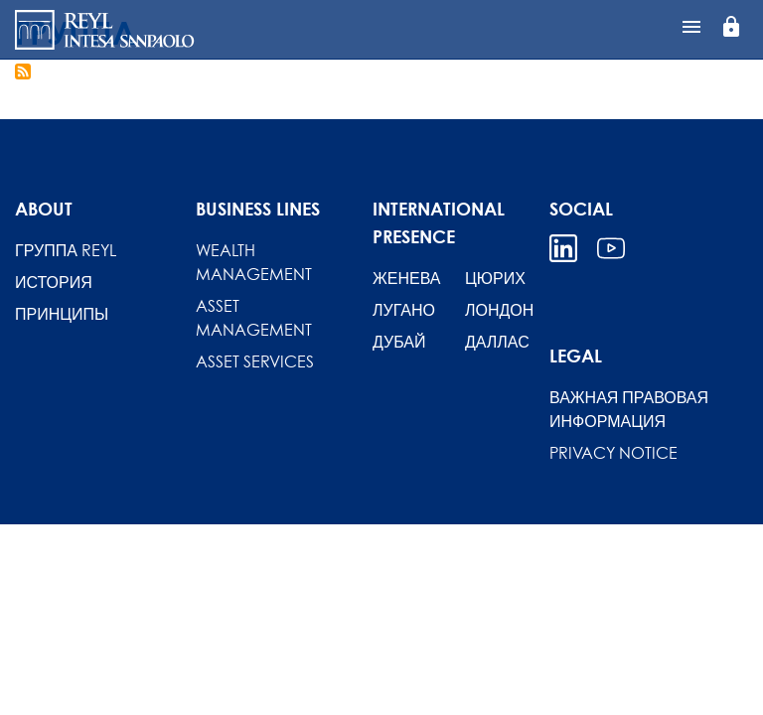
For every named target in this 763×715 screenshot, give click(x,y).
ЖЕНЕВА (406, 278)
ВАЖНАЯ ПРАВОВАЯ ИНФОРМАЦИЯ (628, 409)
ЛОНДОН (499, 310)
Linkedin (563, 248)
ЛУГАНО (404, 310)
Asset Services (255, 361)
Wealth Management (254, 262)
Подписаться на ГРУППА (23, 71)
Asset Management (254, 318)
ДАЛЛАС (497, 342)
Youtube (611, 248)
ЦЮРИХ (495, 278)
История (53, 282)
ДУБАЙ (399, 342)
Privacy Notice (613, 453)
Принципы (61, 314)
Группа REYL (65, 250)
